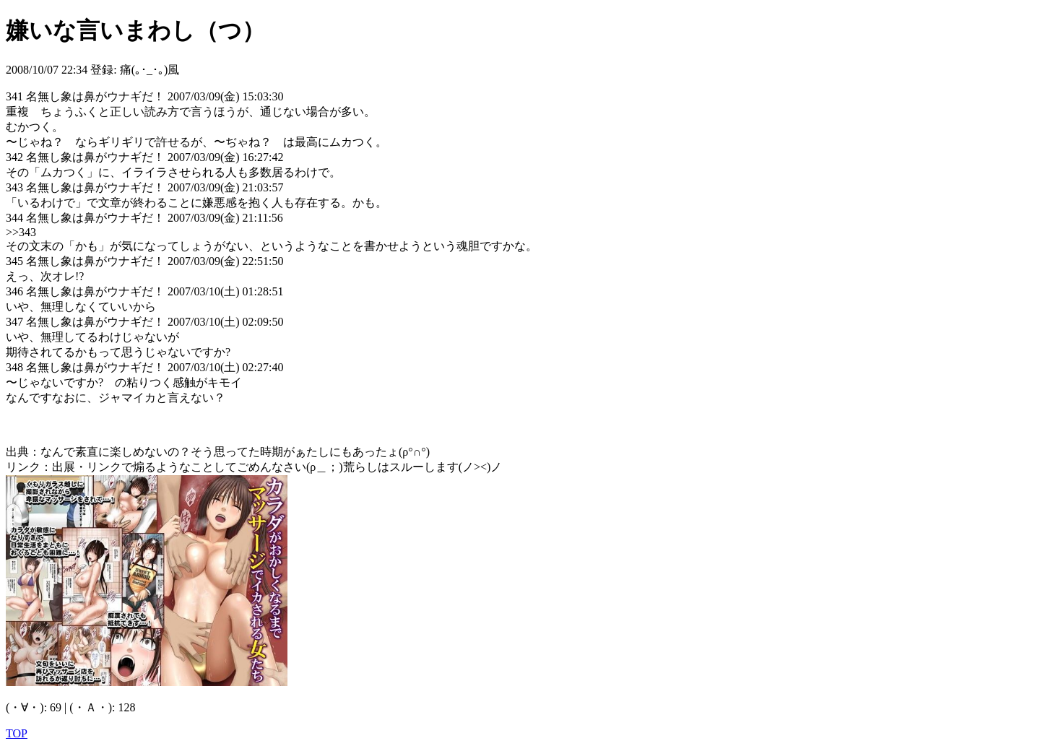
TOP (16, 733)
